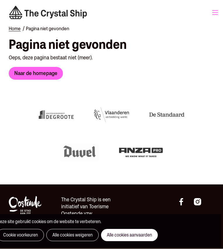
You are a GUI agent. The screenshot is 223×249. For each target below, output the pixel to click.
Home (15, 28)
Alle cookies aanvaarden (129, 235)
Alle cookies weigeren (72, 235)
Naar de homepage (35, 73)
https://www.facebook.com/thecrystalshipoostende (185, 202)
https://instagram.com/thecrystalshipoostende (200, 202)
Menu (215, 12)
